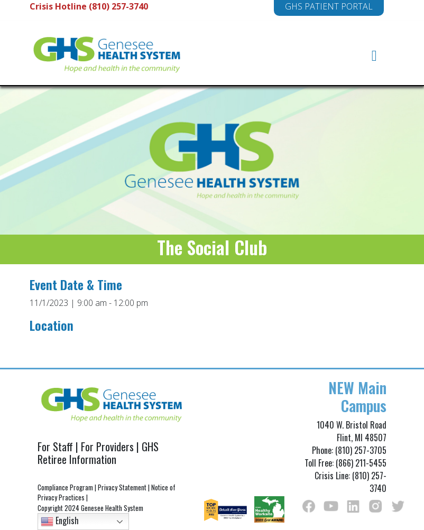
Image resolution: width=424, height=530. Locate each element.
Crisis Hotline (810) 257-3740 (89, 6)
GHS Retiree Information (98, 453)
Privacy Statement (122, 487)
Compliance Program (65, 487)
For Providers (107, 446)
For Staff (55, 446)
